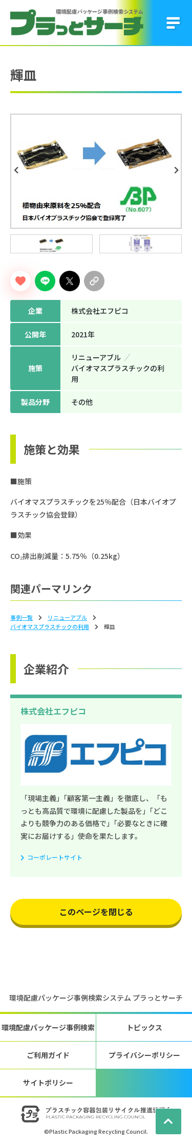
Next (178, 170)
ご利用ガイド (48, 1055)
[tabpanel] (96, 171)
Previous (17, 170)
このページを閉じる (96, 911)
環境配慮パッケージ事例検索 (48, 1027)
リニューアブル (67, 617)
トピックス (144, 1027)
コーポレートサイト (54, 857)
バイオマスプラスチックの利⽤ (49, 626)
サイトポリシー (48, 1082)
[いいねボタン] (20, 281)
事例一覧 (21, 617)
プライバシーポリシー (144, 1055)
